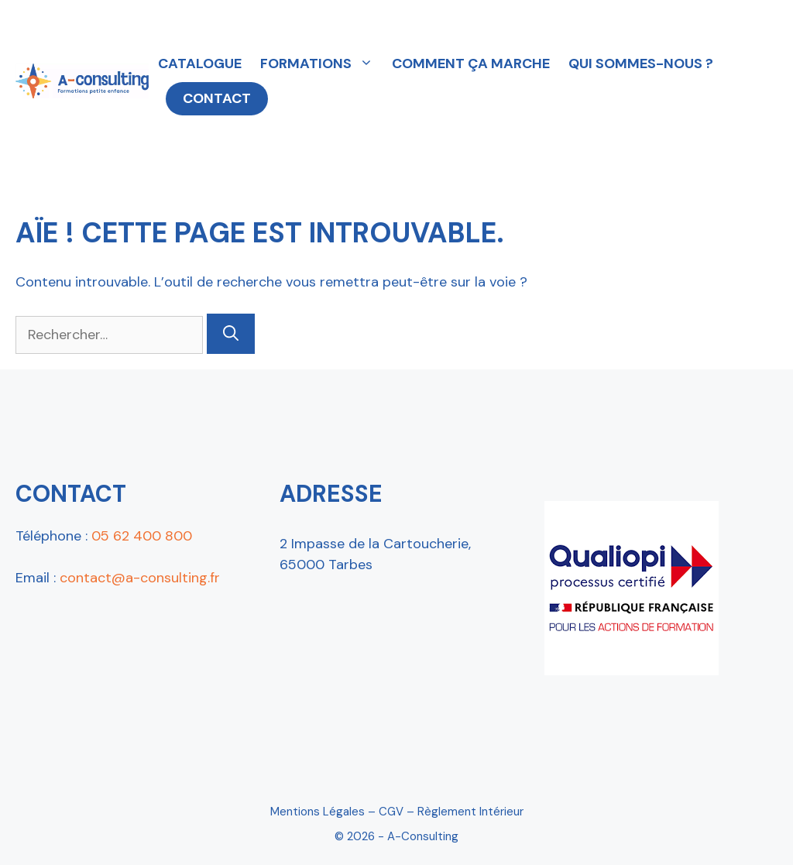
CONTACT (217, 98)
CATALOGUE (200, 63)
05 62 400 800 (141, 536)
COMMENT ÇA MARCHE (471, 63)
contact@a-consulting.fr (140, 577)
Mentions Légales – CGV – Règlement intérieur (397, 811)
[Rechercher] (231, 334)
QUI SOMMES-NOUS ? (640, 63)
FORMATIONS (321, 63)
